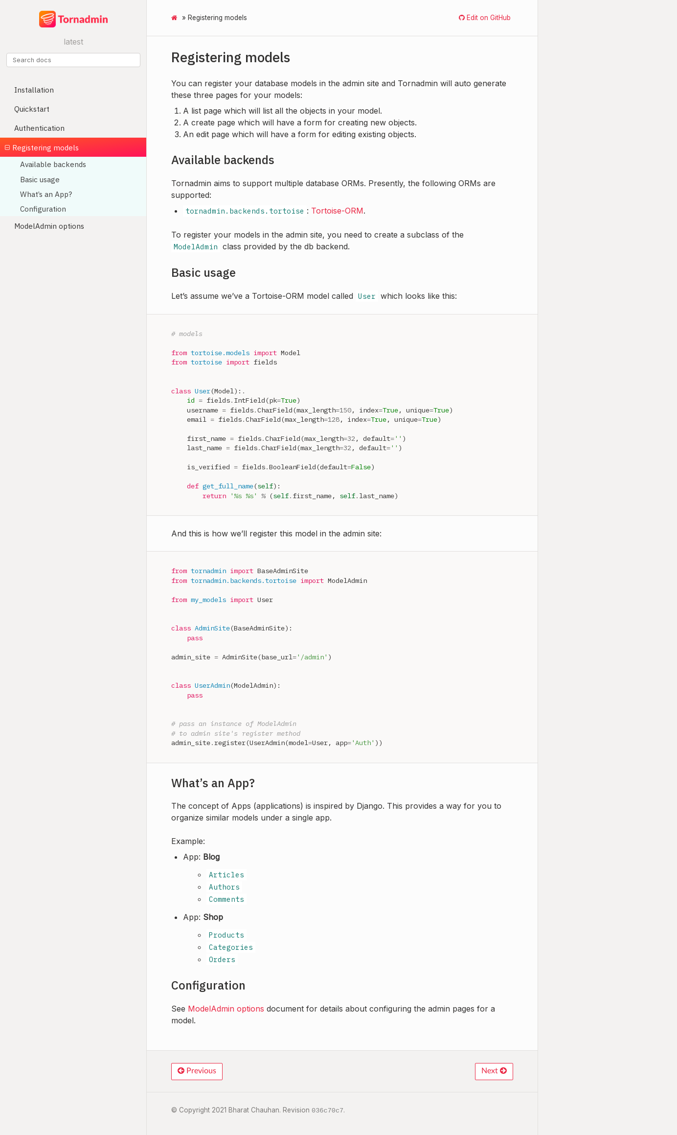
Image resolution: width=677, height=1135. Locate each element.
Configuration (43, 209)
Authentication (39, 128)
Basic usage (40, 179)
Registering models (42, 147)
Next (494, 1071)
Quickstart (31, 109)
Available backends (53, 164)
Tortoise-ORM (337, 211)
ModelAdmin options (49, 226)
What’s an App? (46, 194)
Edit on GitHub (488, 18)
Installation (34, 90)
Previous (197, 1071)
